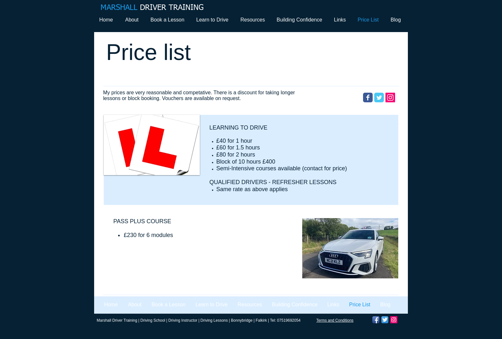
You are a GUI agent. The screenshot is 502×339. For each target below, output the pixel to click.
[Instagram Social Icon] (390, 97)
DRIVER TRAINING (152, 8)
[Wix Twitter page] (379, 97)
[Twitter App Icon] (384, 319)
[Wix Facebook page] (368, 97)
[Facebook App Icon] (375, 319)
